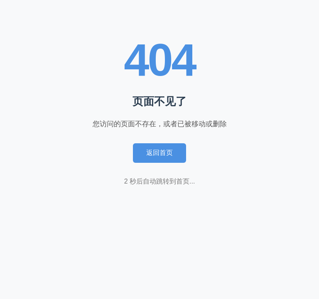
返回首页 (159, 152)
